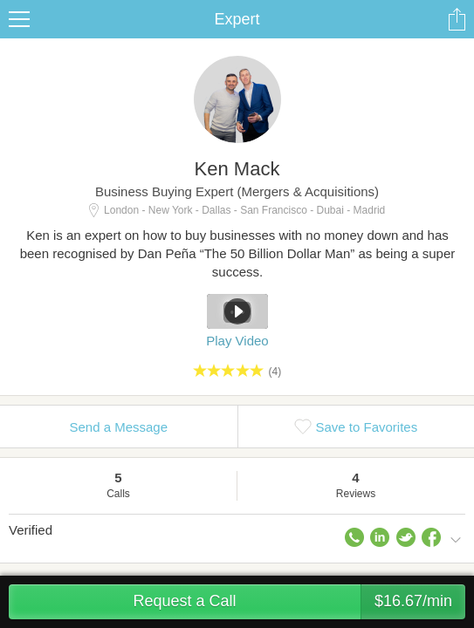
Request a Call (299, 601)
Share (456, 19)
